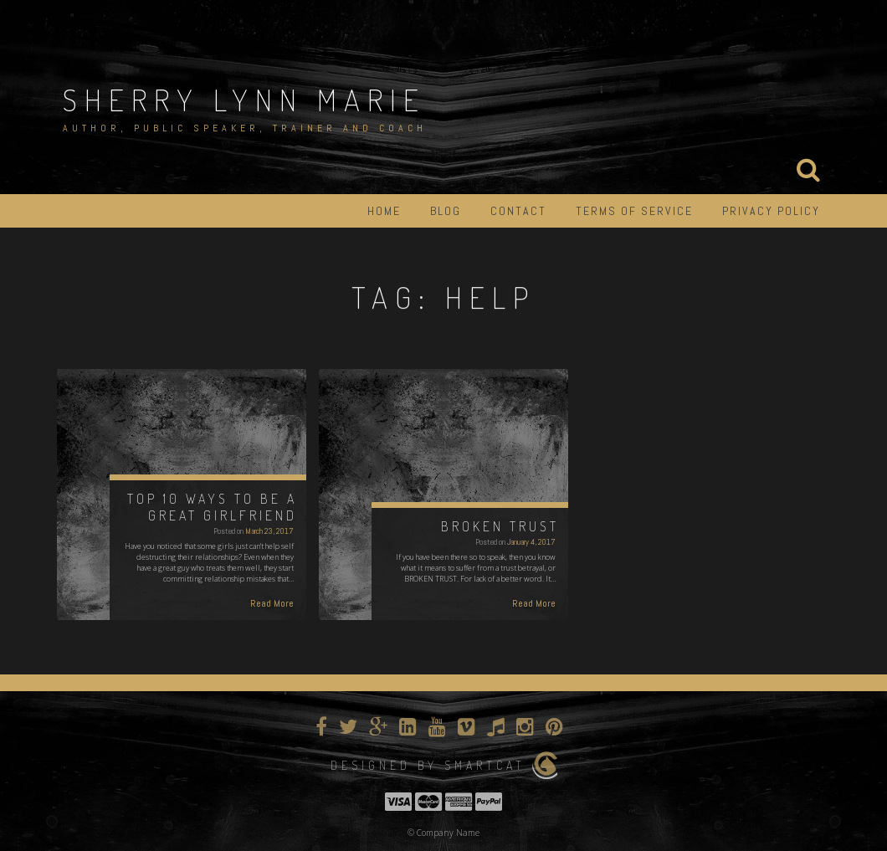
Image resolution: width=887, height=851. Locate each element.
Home (384, 210)
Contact (518, 210)
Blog (445, 210)
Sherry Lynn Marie (244, 99)
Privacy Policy (771, 210)
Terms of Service (634, 210)
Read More (272, 603)
